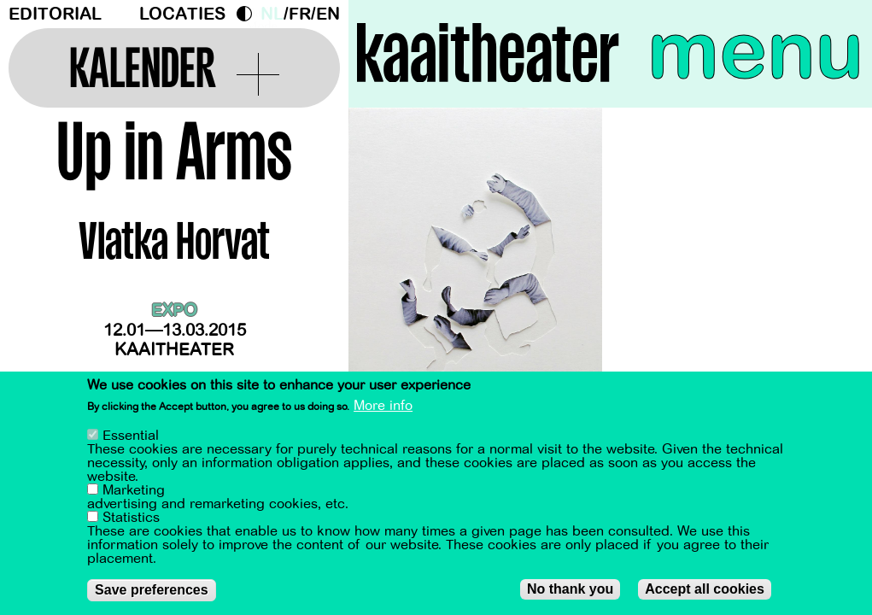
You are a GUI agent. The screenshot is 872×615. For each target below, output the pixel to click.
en (328, 14)
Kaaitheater (174, 349)
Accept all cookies (704, 590)
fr (300, 14)
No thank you (570, 590)
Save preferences (151, 590)
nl (272, 14)
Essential (130, 436)
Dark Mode (248, 13)
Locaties (182, 14)
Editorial (55, 14)
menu (755, 51)
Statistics (131, 518)
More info (383, 406)
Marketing (133, 491)
